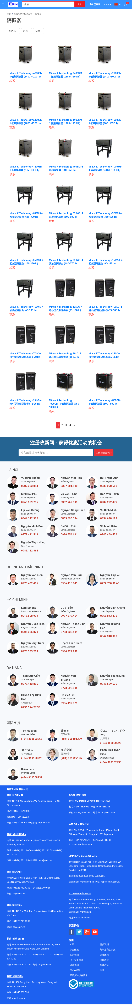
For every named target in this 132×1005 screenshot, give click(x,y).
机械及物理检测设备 (23, 14)
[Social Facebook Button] (72, 932)
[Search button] (80, 4)
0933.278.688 (108, 486)
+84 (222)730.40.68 (41, 887)
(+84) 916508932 (31, 777)
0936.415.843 (69, 583)
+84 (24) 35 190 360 (21, 822)
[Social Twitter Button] (79, 932)
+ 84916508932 (81, 806)
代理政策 (104, 965)
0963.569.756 (29, 502)
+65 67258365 (103, 806)
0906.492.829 (69, 703)
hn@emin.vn (44, 822)
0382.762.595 (69, 502)
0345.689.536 (108, 683)
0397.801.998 (69, 486)
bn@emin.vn (19, 893)
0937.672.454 (69, 615)
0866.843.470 (108, 615)
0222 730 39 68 (109, 583)
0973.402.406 (29, 583)
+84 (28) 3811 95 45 (21, 860)
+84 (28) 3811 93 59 (42, 850)
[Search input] (46, 4)
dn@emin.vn (44, 964)
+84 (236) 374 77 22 (42, 954)
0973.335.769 (29, 651)
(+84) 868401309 (71, 738)
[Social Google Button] (87, 932)
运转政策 (104, 954)
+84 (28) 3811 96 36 (21, 850)
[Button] (3, 4)
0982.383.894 (29, 486)
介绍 (71, 944)
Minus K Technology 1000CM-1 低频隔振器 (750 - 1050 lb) (64, 404)
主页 (9, 14)
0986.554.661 (69, 534)
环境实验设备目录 (78, 975)
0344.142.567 (29, 518)
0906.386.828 (29, 632)
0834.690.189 (108, 518)
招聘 (101, 970)
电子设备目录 (76, 960)
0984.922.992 (69, 651)
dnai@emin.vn (19, 998)
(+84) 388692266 (31, 738)
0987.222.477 (108, 502)
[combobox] (46, 4)
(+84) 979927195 (71, 758)
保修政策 (104, 960)
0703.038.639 (69, 632)
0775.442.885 (29, 683)
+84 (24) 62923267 (21, 811)
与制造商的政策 (107, 949)
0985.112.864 (29, 550)
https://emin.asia (106, 812)
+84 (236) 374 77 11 (21, 954)
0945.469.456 (108, 534)
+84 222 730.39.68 (21, 887)
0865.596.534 (69, 518)
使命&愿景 (74, 970)
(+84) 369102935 (110, 762)
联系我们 (74, 954)
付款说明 (104, 944)
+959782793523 (82, 840)
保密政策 (74, 949)
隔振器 (38, 14)
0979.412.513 (29, 534)
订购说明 (74, 965)
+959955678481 (99, 840)
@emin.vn (20, 927)
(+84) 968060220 (110, 743)
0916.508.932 (29, 615)
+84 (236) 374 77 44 (21, 964)
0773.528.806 (69, 688)
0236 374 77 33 (30, 707)
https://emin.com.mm (82, 844)
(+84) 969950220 (31, 758)
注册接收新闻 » (104, 452)
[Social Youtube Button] (95, 932)
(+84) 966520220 (20, 817)
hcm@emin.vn (45, 860)
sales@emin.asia (82, 812)
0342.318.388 (108, 636)
